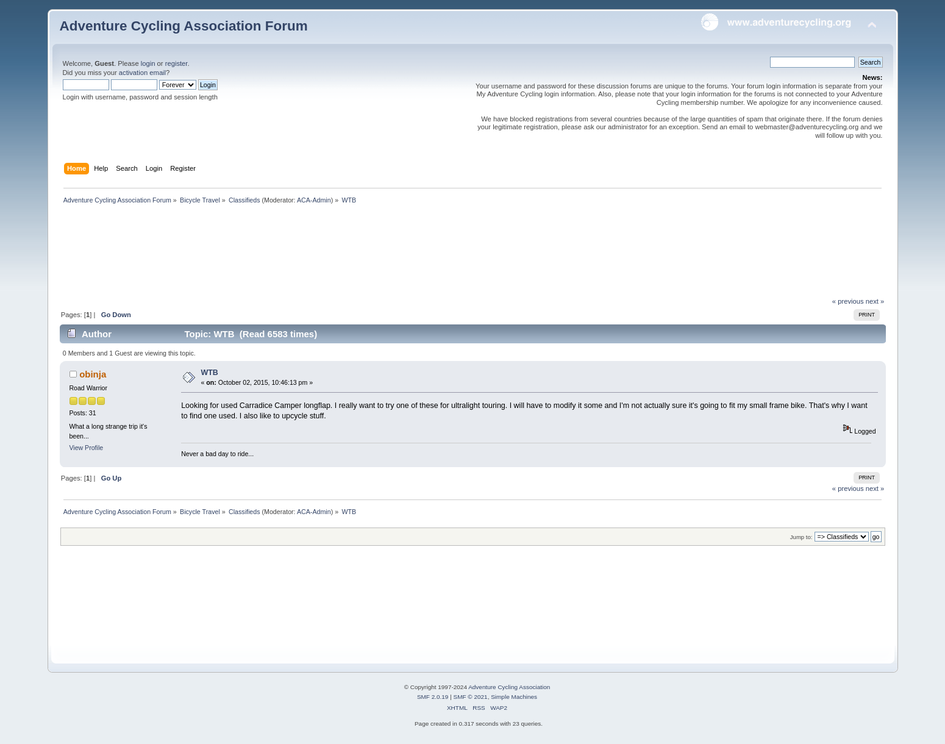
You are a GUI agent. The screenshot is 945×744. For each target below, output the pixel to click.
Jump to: (801, 537)
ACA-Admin (314, 200)
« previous (848, 301)
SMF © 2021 (471, 696)
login (148, 63)
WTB (209, 372)
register (176, 63)
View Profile (86, 447)
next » (875, 301)
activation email (142, 72)
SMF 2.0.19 (433, 696)
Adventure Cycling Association (509, 687)
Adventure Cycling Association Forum (184, 26)
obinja (92, 374)
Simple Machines (514, 696)
